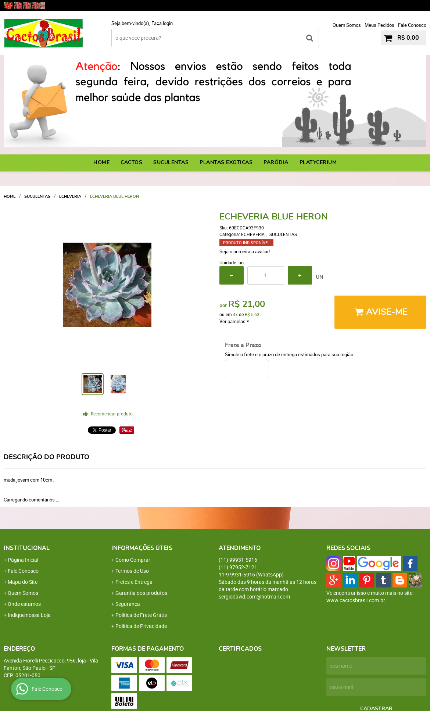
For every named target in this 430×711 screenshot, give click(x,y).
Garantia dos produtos (141, 592)
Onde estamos (24, 603)
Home (101, 162)
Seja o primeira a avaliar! (244, 251)
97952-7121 (343, 5)
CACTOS (131, 162)
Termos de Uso (132, 570)
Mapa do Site (22, 581)
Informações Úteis (141, 548)
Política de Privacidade (141, 625)
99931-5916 (281, 5)
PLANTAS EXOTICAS (226, 162)
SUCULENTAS (171, 162)
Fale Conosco (412, 25)
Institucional (27, 548)
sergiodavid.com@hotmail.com (254, 596)
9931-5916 (404, 5)
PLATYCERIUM (318, 162)
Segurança (127, 603)
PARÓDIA (276, 162)
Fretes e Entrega (134, 581)
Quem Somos (347, 25)
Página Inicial (23, 559)
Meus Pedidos (379, 25)
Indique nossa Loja (29, 614)
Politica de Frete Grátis (141, 614)
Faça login (162, 23)
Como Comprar (132, 559)
